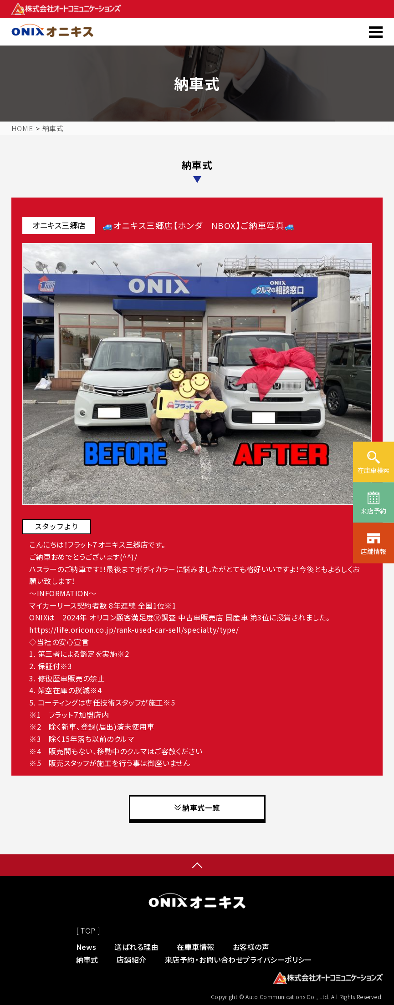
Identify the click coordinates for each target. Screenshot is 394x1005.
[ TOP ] (88, 930)
